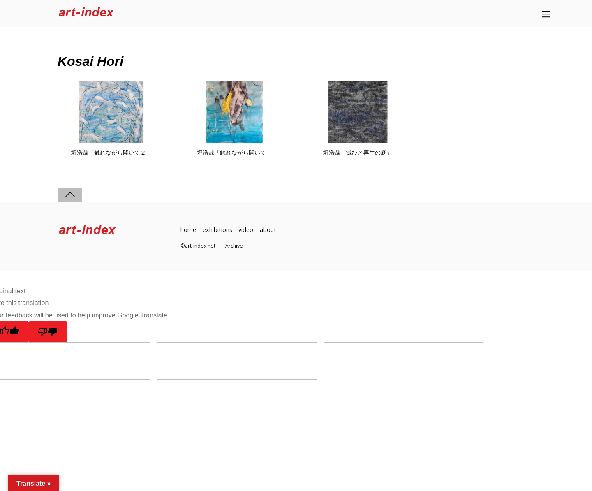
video (245, 230)
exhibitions (217, 230)
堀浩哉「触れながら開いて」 (234, 152)
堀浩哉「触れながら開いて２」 (111, 152)
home (188, 230)
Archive (234, 245)
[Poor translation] (48, 331)
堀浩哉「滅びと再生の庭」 (357, 152)
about (268, 230)
